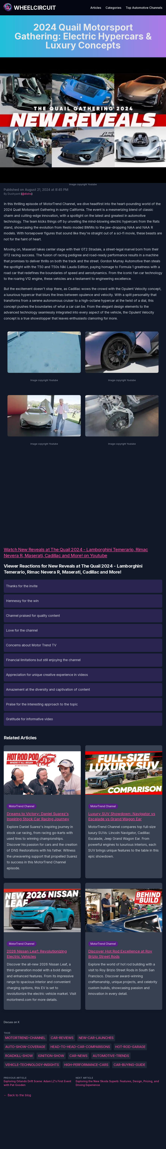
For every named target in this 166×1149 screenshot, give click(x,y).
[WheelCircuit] (29, 7)
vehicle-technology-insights (32, 1065)
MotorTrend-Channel (25, 1038)
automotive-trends (111, 1056)
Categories (113, 8)
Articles (95, 8)
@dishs (27, 193)
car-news (78, 1056)
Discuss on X (12, 1022)
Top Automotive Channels (144, 8)
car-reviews (62, 1038)
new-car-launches (96, 1038)
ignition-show (51, 1056)
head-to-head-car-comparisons (80, 1047)
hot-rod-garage (130, 1047)
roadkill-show (19, 1056)
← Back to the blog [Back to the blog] (17, 1095)
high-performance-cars (86, 1065)
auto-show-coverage (25, 1047)
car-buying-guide (129, 1065)
